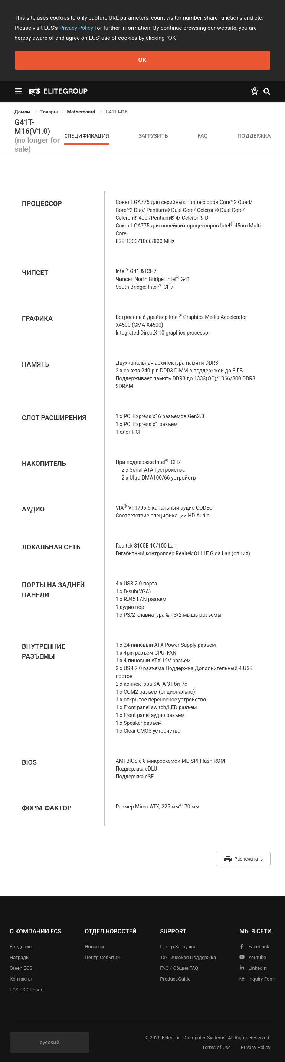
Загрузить (153, 135)
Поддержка (254, 135)
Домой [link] (22, 111)
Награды (20, 955)
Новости (94, 945)
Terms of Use (214, 1045)
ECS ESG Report (27, 988)
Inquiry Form (257, 977)
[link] (49, 111)
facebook (254, 945)
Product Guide (175, 977)
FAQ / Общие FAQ (179, 966)
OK (142, 60)
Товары (49, 111)
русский (49, 1040)
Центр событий (102, 955)
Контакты (21, 977)
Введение (21, 945)
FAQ (203, 135)
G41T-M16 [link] (117, 111)
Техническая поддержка (188, 955)
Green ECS (21, 966)
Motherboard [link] (81, 111)
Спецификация (86, 135)
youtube (252, 955)
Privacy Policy (77, 28)
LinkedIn (252, 966)
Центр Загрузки (177, 945)
